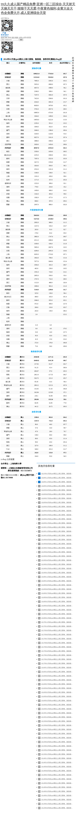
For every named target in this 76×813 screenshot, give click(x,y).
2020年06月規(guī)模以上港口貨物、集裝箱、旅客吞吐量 (57, 502)
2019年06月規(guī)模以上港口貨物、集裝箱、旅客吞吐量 (57, 552)
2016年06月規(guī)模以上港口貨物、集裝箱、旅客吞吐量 (57, 688)
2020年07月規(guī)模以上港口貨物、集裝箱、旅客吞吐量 (57, 498)
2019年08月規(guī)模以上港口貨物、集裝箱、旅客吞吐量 (57, 544)
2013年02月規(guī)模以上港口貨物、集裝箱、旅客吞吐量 (57, 799)
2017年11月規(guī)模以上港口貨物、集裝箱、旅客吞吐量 (57, 622)
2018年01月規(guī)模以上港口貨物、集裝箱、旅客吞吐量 (57, 618)
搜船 (6, 37)
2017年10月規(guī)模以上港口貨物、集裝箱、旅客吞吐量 (57, 626)
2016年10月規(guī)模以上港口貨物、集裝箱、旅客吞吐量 (57, 671)
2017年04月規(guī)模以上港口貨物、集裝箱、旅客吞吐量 (57, 651)
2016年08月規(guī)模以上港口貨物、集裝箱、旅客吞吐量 (57, 680)
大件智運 (10, 459)
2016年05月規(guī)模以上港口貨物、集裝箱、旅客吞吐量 (57, 692)
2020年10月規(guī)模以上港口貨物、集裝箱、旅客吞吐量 (57, 486)
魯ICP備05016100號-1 (10, 475)
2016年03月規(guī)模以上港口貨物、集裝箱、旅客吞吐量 (57, 700)
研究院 (28, 37)
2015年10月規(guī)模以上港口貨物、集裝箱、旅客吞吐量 (57, 717)
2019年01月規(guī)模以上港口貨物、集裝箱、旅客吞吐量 (57, 572)
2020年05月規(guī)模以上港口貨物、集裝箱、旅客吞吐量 (57, 506)
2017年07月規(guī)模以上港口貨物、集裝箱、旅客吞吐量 (57, 638)
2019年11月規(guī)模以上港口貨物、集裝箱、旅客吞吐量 (57, 531)
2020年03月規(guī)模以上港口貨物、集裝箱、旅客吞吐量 (57, 515)
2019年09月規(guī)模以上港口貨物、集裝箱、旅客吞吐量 (57, 539)
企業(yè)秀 (22, 37)
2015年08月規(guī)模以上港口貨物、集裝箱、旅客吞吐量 (57, 725)
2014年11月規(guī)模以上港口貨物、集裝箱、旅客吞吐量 (57, 758)
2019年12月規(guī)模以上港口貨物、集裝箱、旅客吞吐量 (57, 527)
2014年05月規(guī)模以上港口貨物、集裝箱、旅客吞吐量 (57, 783)
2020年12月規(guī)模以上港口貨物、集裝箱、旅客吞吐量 (57, 478)
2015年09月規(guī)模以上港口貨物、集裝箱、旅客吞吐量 (57, 721)
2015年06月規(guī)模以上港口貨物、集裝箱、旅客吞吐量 (57, 733)
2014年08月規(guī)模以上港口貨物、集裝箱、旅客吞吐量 (57, 771)
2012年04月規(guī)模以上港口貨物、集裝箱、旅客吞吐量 (57, 808)
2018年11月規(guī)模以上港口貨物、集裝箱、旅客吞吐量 (57, 577)
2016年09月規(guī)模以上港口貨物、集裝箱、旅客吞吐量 (57, 676)
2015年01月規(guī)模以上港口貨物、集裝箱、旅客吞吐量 (57, 754)
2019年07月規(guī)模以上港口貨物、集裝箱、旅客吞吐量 (57, 548)
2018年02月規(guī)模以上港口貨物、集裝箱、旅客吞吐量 (57, 614)
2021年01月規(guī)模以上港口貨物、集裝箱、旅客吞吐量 (57, 473)
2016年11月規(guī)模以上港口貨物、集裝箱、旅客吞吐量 (57, 667)
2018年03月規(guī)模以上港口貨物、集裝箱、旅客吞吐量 (57, 610)
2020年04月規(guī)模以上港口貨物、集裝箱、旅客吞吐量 (57, 511)
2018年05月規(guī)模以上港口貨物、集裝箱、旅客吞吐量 (57, 601)
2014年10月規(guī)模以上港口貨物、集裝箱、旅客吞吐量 (57, 762)
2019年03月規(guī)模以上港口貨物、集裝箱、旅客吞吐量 (57, 564)
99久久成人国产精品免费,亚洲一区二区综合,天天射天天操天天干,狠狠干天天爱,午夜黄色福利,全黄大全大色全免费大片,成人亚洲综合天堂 (38, 8)
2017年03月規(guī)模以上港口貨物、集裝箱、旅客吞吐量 (57, 655)
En (8, 18)
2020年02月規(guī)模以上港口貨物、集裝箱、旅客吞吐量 (57, 519)
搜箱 (9, 37)
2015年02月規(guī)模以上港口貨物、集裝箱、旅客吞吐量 (57, 750)
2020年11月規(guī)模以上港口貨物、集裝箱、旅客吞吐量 (57, 482)
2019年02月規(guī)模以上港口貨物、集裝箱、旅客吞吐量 (57, 568)
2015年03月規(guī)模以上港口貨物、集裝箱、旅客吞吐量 (57, 746)
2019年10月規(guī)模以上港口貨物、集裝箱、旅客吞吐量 (57, 535)
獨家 (16, 37)
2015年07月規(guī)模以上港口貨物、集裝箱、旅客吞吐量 (57, 729)
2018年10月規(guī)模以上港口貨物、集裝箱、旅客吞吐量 (57, 581)
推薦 (2, 37)
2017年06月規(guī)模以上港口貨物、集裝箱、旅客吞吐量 (57, 643)
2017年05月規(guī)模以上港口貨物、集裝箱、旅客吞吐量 (57, 647)
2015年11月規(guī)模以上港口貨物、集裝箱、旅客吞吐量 (57, 713)
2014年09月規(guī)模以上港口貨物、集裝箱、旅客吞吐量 (57, 766)
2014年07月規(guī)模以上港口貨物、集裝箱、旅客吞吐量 (57, 775)
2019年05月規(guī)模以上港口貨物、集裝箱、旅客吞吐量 (57, 556)
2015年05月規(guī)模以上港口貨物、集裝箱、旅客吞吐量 (57, 738)
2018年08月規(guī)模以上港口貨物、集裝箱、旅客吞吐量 (57, 589)
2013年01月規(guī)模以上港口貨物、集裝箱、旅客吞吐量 (57, 804)
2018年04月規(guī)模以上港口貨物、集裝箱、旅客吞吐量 (57, 605)
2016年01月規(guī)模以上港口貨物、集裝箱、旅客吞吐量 (57, 709)
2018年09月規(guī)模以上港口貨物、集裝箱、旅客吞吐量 (57, 585)
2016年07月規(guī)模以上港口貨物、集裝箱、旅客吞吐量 (57, 684)
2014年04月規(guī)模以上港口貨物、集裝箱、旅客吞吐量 (57, 787)
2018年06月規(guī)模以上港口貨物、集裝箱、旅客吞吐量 (57, 597)
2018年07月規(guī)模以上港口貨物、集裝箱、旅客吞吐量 (57, 593)
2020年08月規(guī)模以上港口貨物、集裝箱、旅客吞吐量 (57, 494)
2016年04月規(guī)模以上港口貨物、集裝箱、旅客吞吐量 (57, 696)
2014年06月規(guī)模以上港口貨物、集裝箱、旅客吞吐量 (57, 779)
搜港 (13, 37)
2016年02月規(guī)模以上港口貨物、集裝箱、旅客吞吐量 (57, 705)
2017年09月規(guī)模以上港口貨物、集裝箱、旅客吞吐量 (57, 630)
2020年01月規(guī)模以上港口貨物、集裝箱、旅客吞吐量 (57, 523)
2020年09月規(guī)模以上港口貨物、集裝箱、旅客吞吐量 (57, 490)
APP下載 (4, 18)
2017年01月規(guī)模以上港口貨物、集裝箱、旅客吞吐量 (57, 663)
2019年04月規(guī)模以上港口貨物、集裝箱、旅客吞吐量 (57, 560)
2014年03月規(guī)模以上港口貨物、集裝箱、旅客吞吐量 (57, 791)
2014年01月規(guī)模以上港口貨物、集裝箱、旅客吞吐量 (57, 795)
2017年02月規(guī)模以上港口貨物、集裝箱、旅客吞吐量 (57, 659)
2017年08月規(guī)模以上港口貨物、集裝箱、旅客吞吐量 (57, 634)
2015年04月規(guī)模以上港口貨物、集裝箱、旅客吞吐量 (57, 742)
